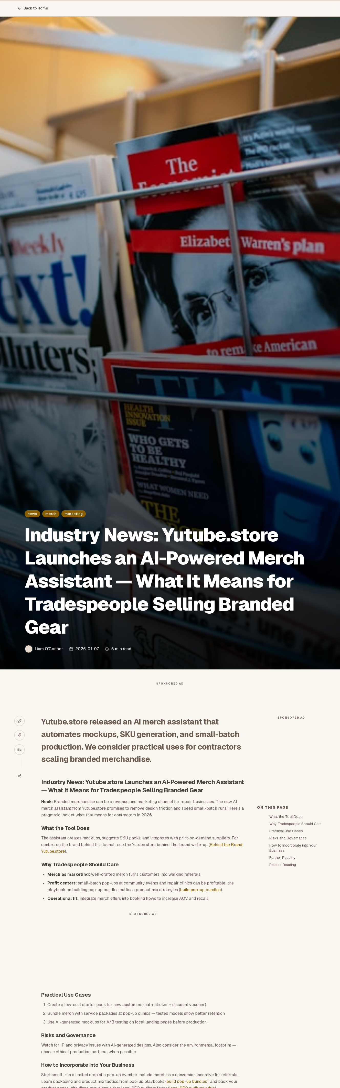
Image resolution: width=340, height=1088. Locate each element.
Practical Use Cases (286, 923)
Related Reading (282, 956)
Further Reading (282, 949)
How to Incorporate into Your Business (293, 940)
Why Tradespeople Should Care (295, 915)
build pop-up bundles (200, 900)
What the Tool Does (286, 908)
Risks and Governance (288, 930)
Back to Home (32, 8)
